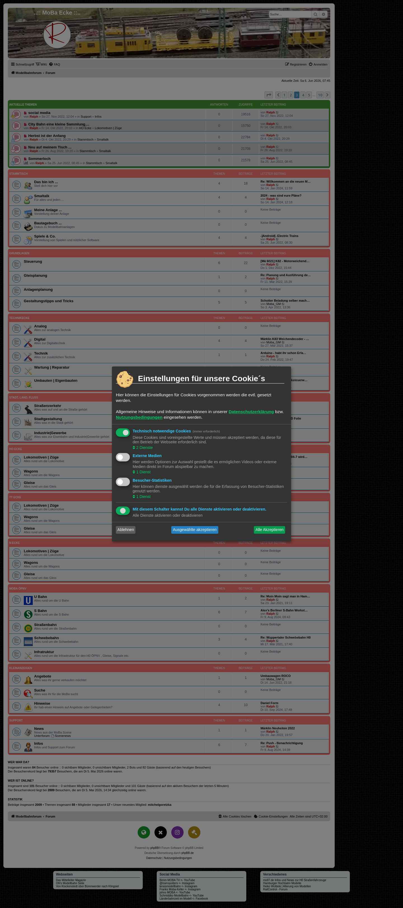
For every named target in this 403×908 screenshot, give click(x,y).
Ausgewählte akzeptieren (195, 530)
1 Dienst (143, 472)
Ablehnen (126, 530)
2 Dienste (144, 447)
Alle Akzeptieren (269, 530)
